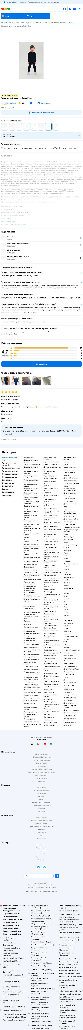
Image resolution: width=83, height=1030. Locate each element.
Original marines (69, 577)
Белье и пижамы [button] (8, 492)
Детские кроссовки (50, 722)
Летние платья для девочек (50, 535)
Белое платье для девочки (52, 529)
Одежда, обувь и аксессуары (20, 23)
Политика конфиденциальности (41, 769)
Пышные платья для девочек (50, 472)
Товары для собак (41, 851)
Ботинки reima (68, 501)
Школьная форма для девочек (31, 461)
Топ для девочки (69, 674)
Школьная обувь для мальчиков (30, 521)
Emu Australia (68, 623)
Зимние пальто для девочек (30, 715)
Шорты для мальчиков (31, 690)
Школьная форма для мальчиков (31, 468)
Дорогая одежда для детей (52, 653)
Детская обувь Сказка (71, 478)
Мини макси (68, 620)
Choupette (67, 561)
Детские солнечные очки (72, 713)
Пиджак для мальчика (51, 684)
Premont (66, 615)
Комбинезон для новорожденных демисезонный (29, 640)
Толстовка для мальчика (31, 669)
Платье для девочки (30, 712)
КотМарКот (67, 647)
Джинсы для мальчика (31, 701)
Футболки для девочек (51, 464)
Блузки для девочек (50, 547)
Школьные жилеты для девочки (31, 554)
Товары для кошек (41, 845)
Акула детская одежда (71, 545)
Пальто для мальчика (30, 682)
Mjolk (65, 607)
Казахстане (45, 891)
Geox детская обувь (70, 467)
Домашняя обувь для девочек (50, 585)
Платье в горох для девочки (50, 562)
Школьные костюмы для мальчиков (32, 529)
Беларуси (54, 891)
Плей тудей (67, 550)
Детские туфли (49, 592)
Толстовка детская (50, 655)
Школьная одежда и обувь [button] (9, 459)
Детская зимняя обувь (71, 519)
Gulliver (66, 548)
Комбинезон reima (50, 611)
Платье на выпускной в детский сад (31, 576)
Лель (65, 601)
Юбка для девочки (30, 719)
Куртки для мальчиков (31, 647)
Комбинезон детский (51, 600)
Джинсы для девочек (50, 526)
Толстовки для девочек (31, 722)
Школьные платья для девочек (31, 494)
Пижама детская (69, 661)
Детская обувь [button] (7, 486)
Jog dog (66, 464)
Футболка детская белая (51, 681)
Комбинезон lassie (50, 628)
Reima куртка (48, 647)
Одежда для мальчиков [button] (11, 468)
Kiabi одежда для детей (71, 637)
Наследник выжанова (71, 564)
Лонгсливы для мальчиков (32, 698)
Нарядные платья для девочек (30, 708)
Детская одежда (41, 23)
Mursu (66, 534)
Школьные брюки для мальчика (31, 472)
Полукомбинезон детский (49, 637)
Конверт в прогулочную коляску (32, 600)
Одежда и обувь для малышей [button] (9, 464)
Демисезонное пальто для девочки (52, 468)
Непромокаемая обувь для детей (71, 530)
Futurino (66, 585)
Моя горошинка (29, 636)
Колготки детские (69, 653)
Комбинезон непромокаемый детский (52, 624)
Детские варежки (69, 680)
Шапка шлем (68, 692)
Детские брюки (49, 689)
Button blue (67, 574)
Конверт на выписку (30, 570)
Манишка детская (69, 715)
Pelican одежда (68, 588)
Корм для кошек (41, 848)
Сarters (66, 596)
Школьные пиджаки (30, 564)
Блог (41, 836)
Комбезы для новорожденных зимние (32, 596)
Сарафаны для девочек (31, 506)
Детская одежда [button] (8, 483)
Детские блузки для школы (30, 476)
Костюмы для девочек (51, 542)
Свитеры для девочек (51, 488)
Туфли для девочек (50, 575)
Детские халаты (69, 664)
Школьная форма (29, 457)
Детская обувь (48, 699)
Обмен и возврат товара (42, 760)
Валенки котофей (69, 498)
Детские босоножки (70, 504)
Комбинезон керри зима (52, 666)
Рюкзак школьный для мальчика (31, 481)
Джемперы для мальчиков (32, 692)
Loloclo (66, 593)
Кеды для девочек (49, 589)
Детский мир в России (33, 891)
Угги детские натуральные (72, 470)
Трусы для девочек (70, 658)
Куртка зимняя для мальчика (30, 663)
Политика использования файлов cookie (41, 772)
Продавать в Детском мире (42, 757)
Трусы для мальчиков (70, 666)
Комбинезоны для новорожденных (30, 587)
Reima (65, 556)
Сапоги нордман (49, 709)
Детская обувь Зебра (70, 481)
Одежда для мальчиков (31, 695)
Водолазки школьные (31, 562)
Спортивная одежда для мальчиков (31, 650)
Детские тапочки (49, 725)
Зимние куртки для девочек (50, 518)
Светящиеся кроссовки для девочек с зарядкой (51, 581)
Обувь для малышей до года (31, 617)
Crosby (66, 612)
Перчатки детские (70, 698)
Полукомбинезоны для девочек (51, 553)
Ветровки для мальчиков (32, 654)
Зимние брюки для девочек (50, 566)
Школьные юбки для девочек (30, 485)
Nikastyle (67, 583)
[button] (30, 16)
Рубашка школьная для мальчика (31, 498)
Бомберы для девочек (51, 539)
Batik (65, 604)
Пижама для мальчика (31, 684)
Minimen (66, 610)
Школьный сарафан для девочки (31, 549)
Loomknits (67, 580)
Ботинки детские (69, 524)
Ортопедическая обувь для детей (51, 705)
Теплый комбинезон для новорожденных (32, 613)
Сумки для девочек (70, 722)
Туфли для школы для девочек (30, 516)
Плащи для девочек (50, 650)
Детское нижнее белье (71, 669)
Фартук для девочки (30, 509)
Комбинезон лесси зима (52, 645)
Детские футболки (50, 633)
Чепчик (66, 677)
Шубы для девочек (50, 481)
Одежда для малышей (31, 572)
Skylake (26, 537)
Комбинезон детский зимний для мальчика (31, 678)
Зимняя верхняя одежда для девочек (51, 511)
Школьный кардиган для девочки (32, 534)
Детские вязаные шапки (71, 710)
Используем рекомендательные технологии (41, 887)
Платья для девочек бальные (50, 458)
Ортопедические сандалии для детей (70, 513)
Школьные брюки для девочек (31, 512)
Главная (4, 23)
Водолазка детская (50, 661)
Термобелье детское (50, 673)
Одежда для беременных (52, 594)
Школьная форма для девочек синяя (31, 489)
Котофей (66, 542)
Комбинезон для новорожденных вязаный (32, 632)
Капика (66, 566)
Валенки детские (69, 472)
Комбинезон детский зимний (51, 607)
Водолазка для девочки (51, 570)
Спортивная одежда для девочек (51, 504)
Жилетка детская (49, 658)
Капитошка (67, 634)
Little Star (67, 626)
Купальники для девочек (72, 650)
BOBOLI (66, 645)
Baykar (66, 628)
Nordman (47, 714)
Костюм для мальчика (31, 667)
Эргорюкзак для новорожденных (29, 591)
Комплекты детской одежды (61, 23)
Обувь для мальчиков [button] (10, 474)
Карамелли (67, 618)
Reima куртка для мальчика (29, 704)
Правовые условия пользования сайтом (41, 885)
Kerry (65, 572)
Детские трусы (68, 672)
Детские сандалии (70, 493)
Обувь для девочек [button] (9, 477)
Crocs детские (48, 720)
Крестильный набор (30, 604)
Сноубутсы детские (50, 702)
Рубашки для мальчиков (31, 672)
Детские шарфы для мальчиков (70, 706)
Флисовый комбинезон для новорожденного (31, 628)
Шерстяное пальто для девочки (51, 557)
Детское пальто (49, 679)
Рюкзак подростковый (71, 682)
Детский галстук (69, 703)
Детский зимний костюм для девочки (52, 523)
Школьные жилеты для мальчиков (31, 525)
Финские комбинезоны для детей (51, 641)
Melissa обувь (68, 522)
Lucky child (67, 631)
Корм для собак (41, 854)
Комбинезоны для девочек (49, 500)
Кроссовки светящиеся (51, 712)
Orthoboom (67, 475)
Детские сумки (69, 700)
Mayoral (66, 569)
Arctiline (66, 639)
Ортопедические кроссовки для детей (70, 489)
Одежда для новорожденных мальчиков (29, 622)
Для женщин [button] (7, 480)
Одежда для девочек (50, 476)
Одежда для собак (41, 857)
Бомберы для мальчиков (32, 687)
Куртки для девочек (50, 550)
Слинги (46, 597)
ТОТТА (66, 642)
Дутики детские (69, 516)
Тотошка (66, 591)
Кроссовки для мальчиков (52, 572)
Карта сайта (41, 781)
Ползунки (47, 617)
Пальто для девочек (50, 508)
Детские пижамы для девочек (50, 484)
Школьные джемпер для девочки (32, 541)
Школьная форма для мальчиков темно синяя (31, 545)
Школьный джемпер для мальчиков (32, 558)
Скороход (67, 509)
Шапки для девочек (70, 695)
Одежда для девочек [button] (10, 471)
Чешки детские (49, 717)
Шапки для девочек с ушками (70, 719)
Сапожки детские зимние (72, 483)
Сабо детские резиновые (72, 527)
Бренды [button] (5, 489)
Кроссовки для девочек (51, 578)
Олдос (66, 553)
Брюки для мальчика (30, 657)
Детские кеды (68, 539)
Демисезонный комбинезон (49, 603)
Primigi (66, 486)
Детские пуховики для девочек (51, 496)
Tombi (66, 506)
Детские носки (69, 655)
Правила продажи (41, 763)
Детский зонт (68, 725)
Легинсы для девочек (51, 478)
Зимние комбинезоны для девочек (32, 725)
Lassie (66, 558)
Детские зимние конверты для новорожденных (29, 608)
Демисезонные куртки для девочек (51, 491)
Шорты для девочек (50, 515)
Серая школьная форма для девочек (31, 502)
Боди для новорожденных (32, 579)
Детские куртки (49, 614)
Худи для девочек (49, 544)
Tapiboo (66, 462)
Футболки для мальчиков (32, 660)
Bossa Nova (67, 599)
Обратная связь (41, 778)
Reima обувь (68, 496)
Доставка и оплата (41, 754)
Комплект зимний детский (49, 670)
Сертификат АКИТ (41, 775)
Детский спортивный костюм (51, 620)
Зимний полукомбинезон (52, 687)
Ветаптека (41, 860)
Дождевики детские (50, 664)
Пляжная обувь (68, 537)
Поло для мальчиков (30, 675)
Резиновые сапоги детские (70, 458)
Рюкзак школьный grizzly (32, 464)
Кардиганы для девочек (51, 462)
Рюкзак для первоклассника (69, 688)
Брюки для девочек (50, 532)
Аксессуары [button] (6, 495)
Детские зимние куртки (51, 676)
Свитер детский (49, 692)
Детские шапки (69, 685)
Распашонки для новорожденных (29, 583)
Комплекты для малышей (32, 644)
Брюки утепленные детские (50, 695)
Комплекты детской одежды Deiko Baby (16, 26)
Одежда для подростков (51, 631)
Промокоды (42, 766)
